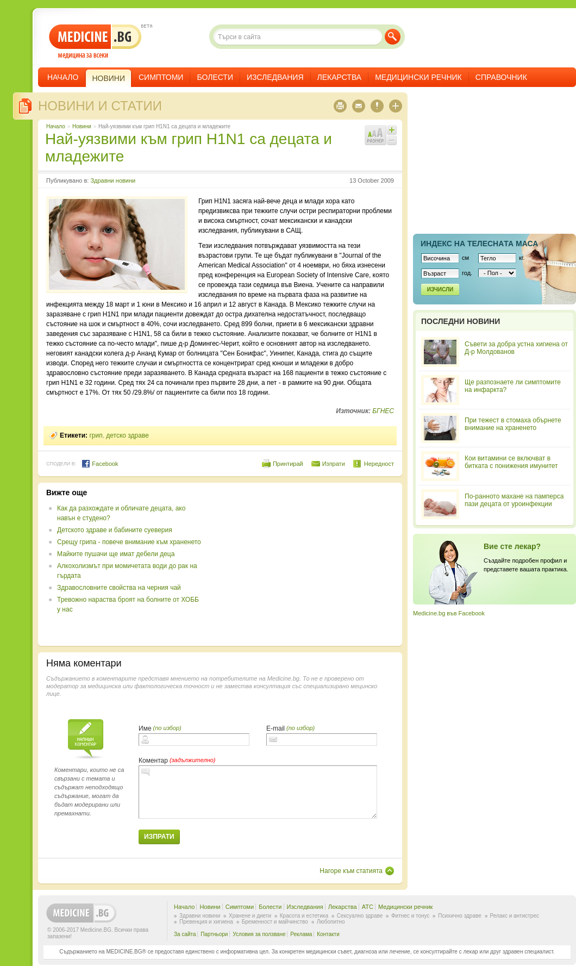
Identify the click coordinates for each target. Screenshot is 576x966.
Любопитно (331, 922)
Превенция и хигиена (206, 922)
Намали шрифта (392, 140)
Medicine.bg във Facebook (449, 613)
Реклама (301, 934)
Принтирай (288, 463)
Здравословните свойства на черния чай (119, 587)
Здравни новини (112, 180)
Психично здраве (459, 916)
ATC (367, 906)
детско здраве (127, 435)
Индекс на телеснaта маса (479, 243)
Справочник (501, 77)
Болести (215, 77)
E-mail (275, 728)
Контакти (328, 934)
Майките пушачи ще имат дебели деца (115, 554)
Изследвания (275, 77)
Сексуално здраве (360, 916)
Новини (81, 126)
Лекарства (339, 77)
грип (95, 435)
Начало (62, 77)
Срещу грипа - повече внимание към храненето (129, 542)
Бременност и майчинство (275, 922)
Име (145, 728)
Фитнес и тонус (410, 916)
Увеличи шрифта (392, 130)
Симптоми (161, 77)
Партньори (214, 934)
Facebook (100, 463)
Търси (392, 37)
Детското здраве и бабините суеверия (114, 530)
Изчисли (440, 289)
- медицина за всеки (95, 41)
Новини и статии (100, 105)
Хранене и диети (250, 916)
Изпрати (333, 463)
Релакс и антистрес (514, 916)
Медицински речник (418, 77)
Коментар (153, 760)
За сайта (185, 934)
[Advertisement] (305, 564)
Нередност (379, 463)
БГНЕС (383, 411)
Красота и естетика (304, 916)
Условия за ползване (259, 934)
